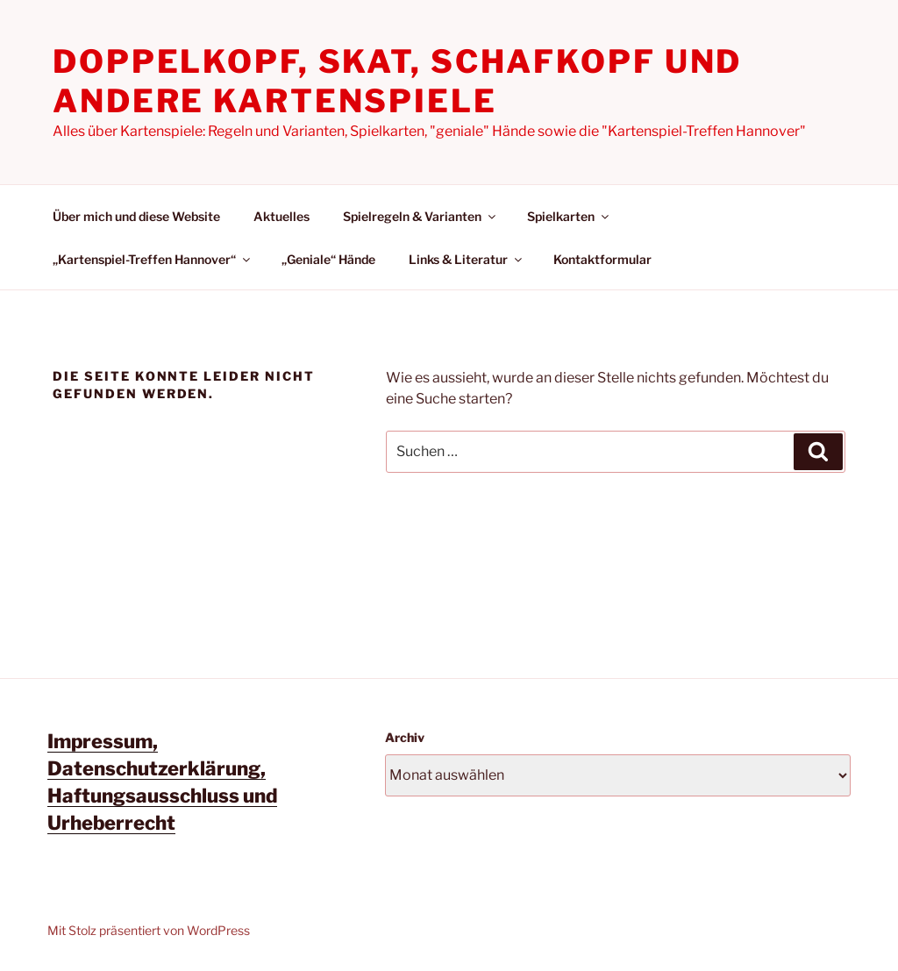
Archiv (404, 737)
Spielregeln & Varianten (420, 216)
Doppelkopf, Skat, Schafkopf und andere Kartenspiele (397, 81)
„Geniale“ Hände (328, 259)
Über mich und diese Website (136, 216)
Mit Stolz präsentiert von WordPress (148, 930)
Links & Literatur (466, 259)
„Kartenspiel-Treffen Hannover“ (153, 259)
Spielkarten (569, 216)
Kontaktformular (602, 259)
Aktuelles (281, 216)
